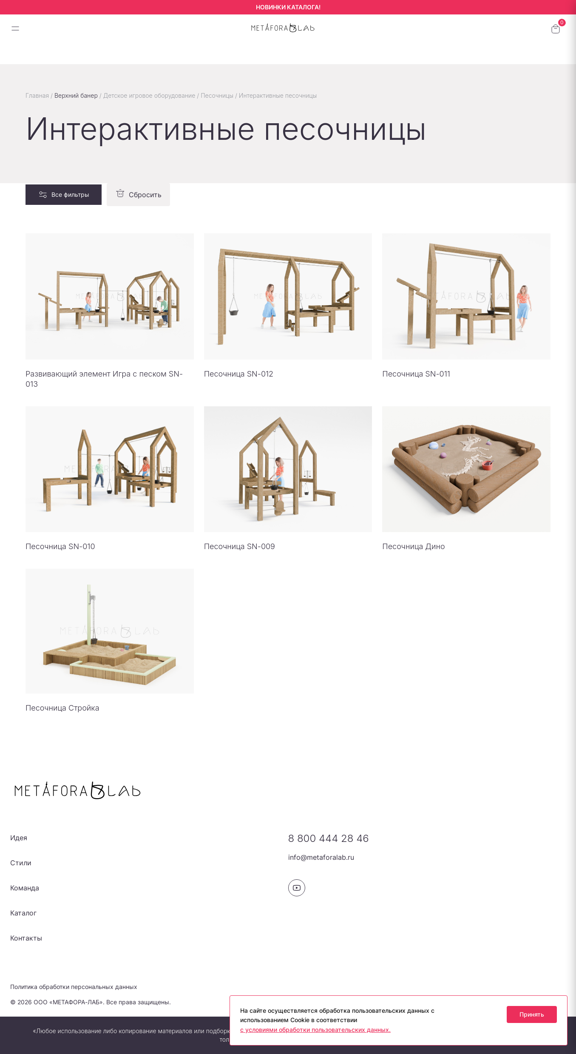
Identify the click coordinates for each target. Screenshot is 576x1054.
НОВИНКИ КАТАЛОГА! (288, 7)
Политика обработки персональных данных (73, 986)
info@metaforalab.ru (321, 857)
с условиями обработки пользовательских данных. (315, 1029)
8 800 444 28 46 (328, 838)
